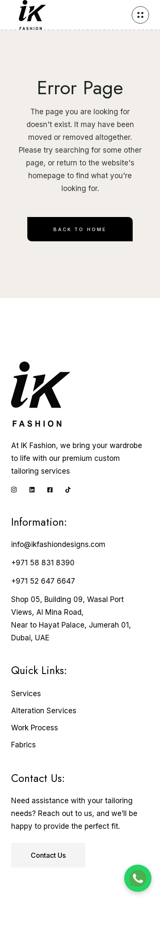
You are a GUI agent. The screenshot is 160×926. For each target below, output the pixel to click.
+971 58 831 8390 (43, 562)
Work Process (34, 727)
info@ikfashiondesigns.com (58, 544)
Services (26, 693)
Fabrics (23, 745)
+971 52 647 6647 (43, 581)
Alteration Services (43, 710)
